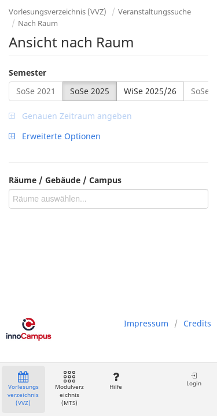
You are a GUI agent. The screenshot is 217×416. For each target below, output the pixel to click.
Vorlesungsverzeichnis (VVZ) (57, 11)
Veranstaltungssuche (154, 11)
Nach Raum (38, 23)
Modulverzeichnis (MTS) (69, 389)
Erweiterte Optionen (55, 136)
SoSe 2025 (89, 91)
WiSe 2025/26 (150, 91)
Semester (27, 72)
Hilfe (115, 381)
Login (193, 379)
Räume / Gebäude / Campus (65, 179)
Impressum (146, 323)
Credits (197, 323)
